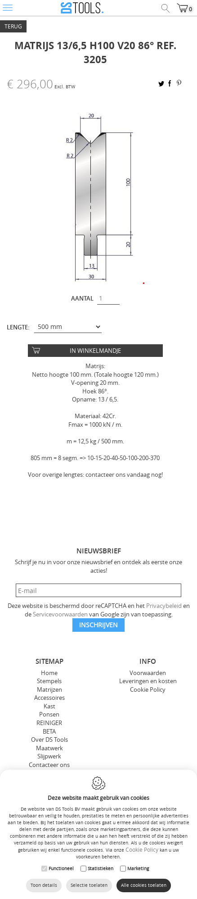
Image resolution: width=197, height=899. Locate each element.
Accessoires (49, 698)
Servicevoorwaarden (60, 614)
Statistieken (100, 869)
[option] (98, 195)
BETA (49, 731)
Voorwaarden (148, 673)
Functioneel (61, 869)
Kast (49, 706)
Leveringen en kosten (148, 681)
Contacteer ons (49, 765)
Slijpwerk (49, 756)
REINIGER (49, 723)
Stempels (49, 681)
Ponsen (49, 714)
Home (49, 673)
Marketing (138, 869)
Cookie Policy (148, 689)
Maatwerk (49, 748)
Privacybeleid (164, 606)
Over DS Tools (49, 739)
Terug (13, 26)
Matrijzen (49, 689)
